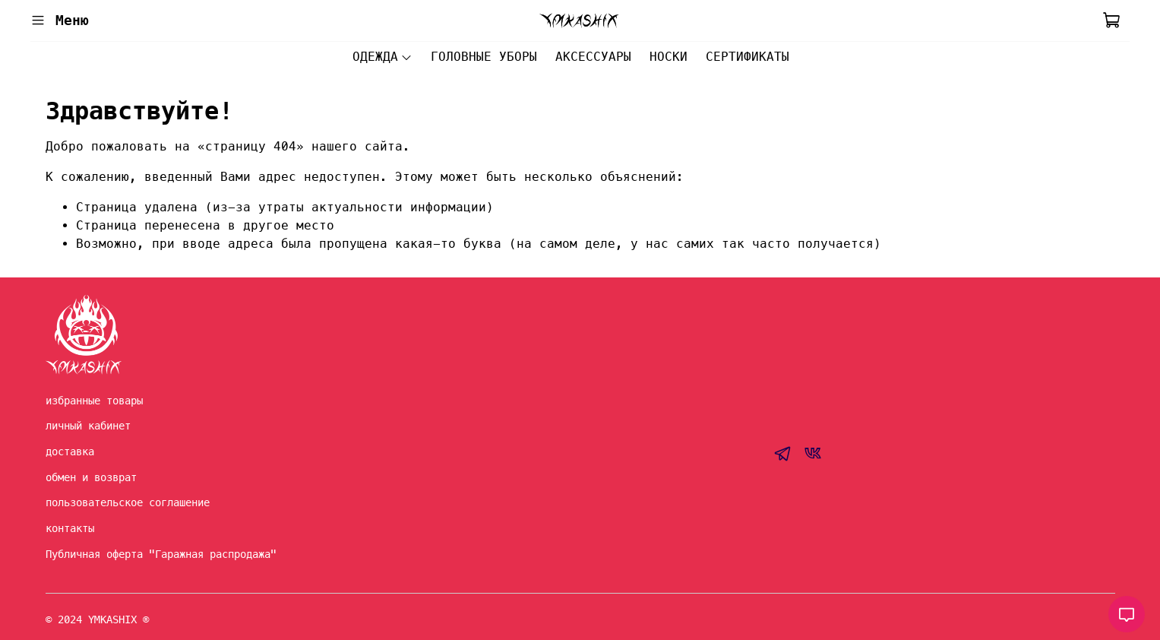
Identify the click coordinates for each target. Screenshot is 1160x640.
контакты (70, 528)
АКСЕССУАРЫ (593, 56)
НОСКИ (668, 56)
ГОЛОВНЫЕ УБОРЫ (484, 56)
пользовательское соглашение (128, 502)
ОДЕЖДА (382, 56)
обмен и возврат (91, 477)
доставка (70, 451)
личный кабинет (88, 426)
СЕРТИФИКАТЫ (747, 56)
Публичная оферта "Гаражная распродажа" (161, 554)
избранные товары (94, 400)
